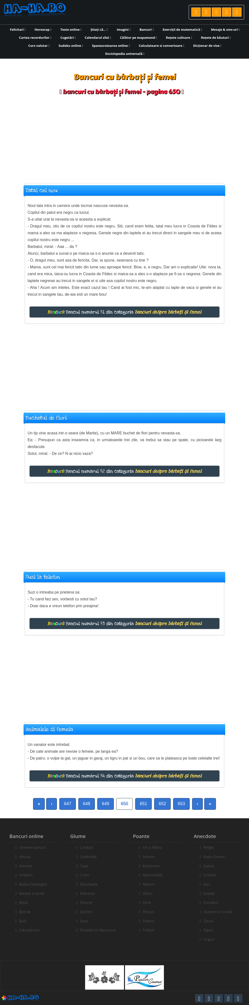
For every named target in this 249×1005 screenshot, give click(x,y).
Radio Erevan (216, 856)
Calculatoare (27, 929)
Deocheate (86, 884)
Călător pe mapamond (138, 37)
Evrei (81, 920)
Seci (209, 884)
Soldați (211, 893)
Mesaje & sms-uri (225, 29)
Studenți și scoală (220, 911)
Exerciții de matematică (182, 29)
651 (143, 803)
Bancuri (147, 29)
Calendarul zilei (98, 37)
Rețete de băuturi (216, 37)
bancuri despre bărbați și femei (168, 312)
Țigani (210, 929)
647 (67, 803)
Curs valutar (39, 45)
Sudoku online (71, 45)
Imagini (124, 29)
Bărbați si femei (29, 893)
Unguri (211, 939)
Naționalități (155, 874)
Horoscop (43, 29)
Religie (211, 847)
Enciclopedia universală (124, 53)
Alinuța (22, 856)
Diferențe (85, 893)
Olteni (150, 893)
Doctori (83, 911)
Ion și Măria (154, 847)
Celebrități (85, 856)
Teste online (70, 29)
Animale (23, 865)
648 (86, 803)
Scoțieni (212, 874)
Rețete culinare (179, 37)
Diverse (83, 902)
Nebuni (151, 884)
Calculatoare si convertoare (161, 45)
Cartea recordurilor (35, 37)
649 (105, 803)
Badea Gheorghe (30, 884)
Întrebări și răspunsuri (95, 929)
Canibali (83, 847)
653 (181, 803)
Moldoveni (153, 865)
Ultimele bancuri (30, 847)
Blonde (22, 911)
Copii (81, 865)
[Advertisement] (124, 137)
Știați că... (99, 29)
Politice (151, 920)
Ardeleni (23, 874)
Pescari (151, 911)
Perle (149, 902)
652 (162, 803)
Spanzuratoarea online (111, 45)
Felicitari (18, 29)
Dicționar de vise (207, 45)
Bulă (20, 920)
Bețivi (21, 902)
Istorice (151, 856)
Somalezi (213, 902)
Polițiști (151, 929)
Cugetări (68, 37)
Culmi (82, 874)
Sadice (211, 865)
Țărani (211, 920)
